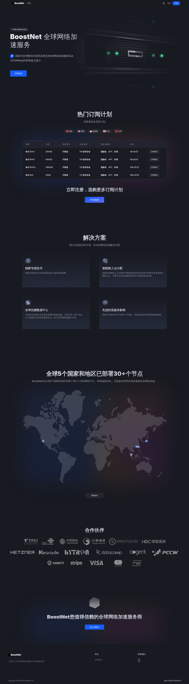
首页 (29, 3)
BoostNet (18, 3)
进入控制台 (94, 627)
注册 (176, 3)
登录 (169, 3)
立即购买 (18, 73)
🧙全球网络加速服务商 (172, 681)
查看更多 (94, 495)
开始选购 (94, 199)
